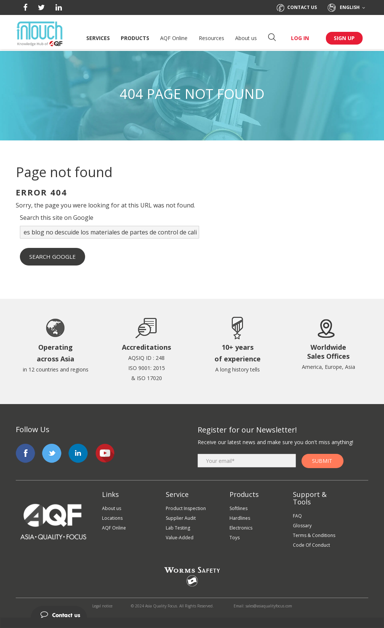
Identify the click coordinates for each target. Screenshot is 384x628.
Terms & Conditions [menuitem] (314, 535)
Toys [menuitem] (235, 537)
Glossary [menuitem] (302, 525)
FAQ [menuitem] (297, 516)
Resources (211, 38)
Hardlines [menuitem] (240, 518)
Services (98, 38)
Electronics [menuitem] (241, 528)
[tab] (192, 612)
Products (135, 38)
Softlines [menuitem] (239, 508)
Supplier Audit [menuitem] (181, 518)
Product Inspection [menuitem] (186, 508)
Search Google (52, 256)
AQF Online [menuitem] (114, 528)
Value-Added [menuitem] (180, 537)
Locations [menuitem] (112, 518)
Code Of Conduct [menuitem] (311, 545)
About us (246, 38)
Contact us (297, 7)
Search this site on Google (56, 217)
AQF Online (174, 38)
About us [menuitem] (111, 508)
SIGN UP (344, 38)
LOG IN (300, 38)
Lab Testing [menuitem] (178, 528)
